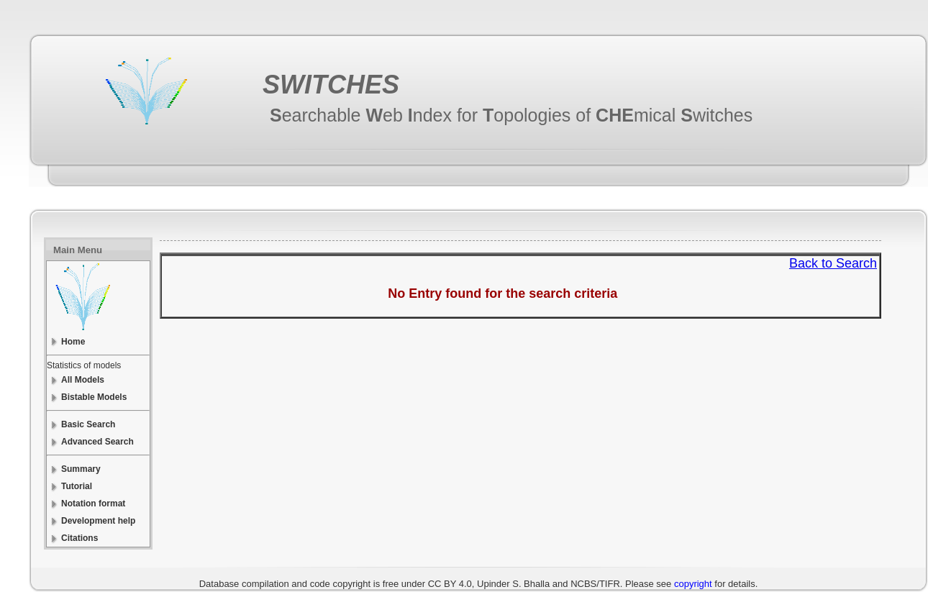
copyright (693, 583)
